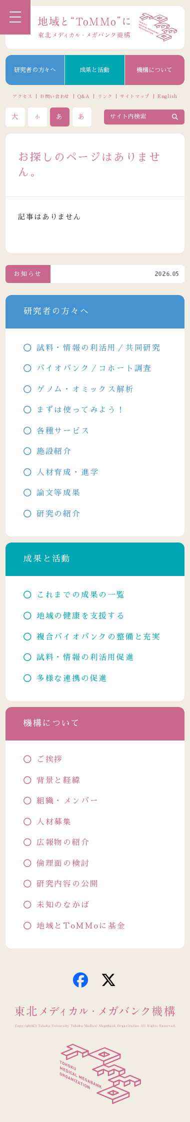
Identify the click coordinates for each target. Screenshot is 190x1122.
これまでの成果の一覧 (81, 595)
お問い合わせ (55, 96)
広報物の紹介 (63, 842)
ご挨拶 (49, 760)
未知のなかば (63, 905)
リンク (105, 96)
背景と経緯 (58, 780)
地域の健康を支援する (81, 616)
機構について (154, 70)
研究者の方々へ (35, 70)
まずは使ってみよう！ (81, 410)
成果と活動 (95, 70)
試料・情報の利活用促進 (85, 658)
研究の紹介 (58, 514)
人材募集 (54, 822)
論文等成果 (58, 493)
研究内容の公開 (67, 884)
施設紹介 (54, 452)
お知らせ (28, 274)
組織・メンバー (67, 801)
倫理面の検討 (63, 864)
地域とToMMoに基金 (81, 926)
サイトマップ (135, 96)
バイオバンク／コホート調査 (94, 368)
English (168, 96)
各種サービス (63, 431)
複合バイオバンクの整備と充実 (98, 637)
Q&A (84, 96)
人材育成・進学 (67, 472)
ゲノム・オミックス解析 (85, 390)
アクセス (22, 96)
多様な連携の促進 (72, 678)
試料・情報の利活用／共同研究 (98, 348)
